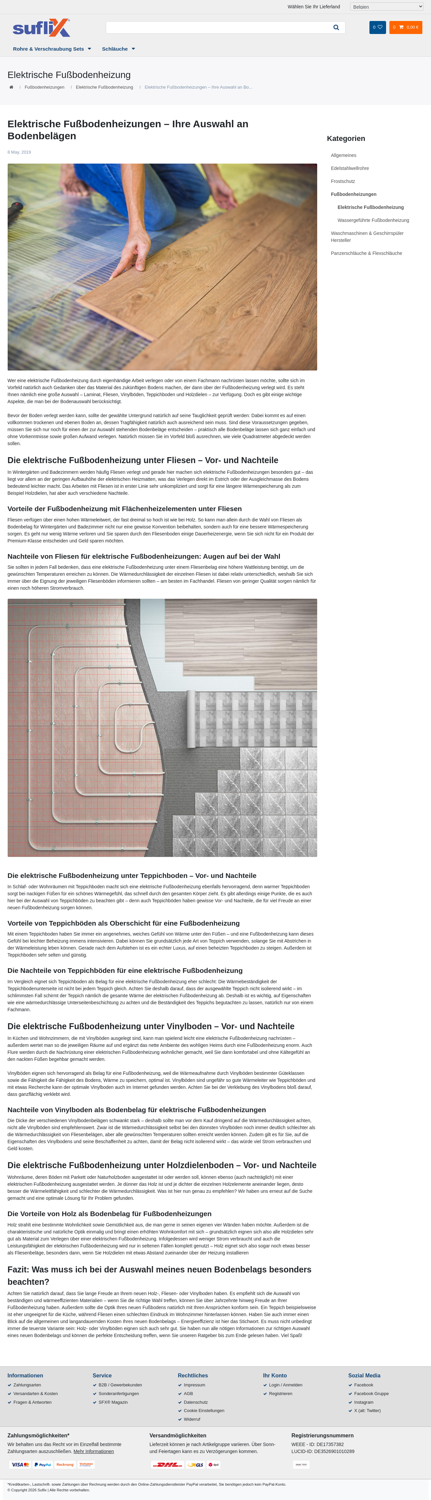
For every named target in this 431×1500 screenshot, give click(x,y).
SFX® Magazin (113, 1402)
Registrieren (281, 1393)
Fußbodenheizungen (44, 87)
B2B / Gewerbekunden (120, 1384)
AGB (188, 1393)
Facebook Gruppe (371, 1393)
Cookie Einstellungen (204, 1410)
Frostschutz (343, 181)
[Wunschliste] (377, 27)
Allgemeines (343, 155)
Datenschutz (196, 1402)
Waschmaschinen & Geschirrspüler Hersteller (367, 237)
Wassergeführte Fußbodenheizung (373, 220)
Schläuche (115, 49)
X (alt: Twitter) (367, 1410)
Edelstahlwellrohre (350, 168)
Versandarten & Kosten (36, 1393)
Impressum (194, 1384)
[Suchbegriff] (217, 27)
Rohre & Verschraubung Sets (49, 49)
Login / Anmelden (286, 1384)
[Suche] (336, 27)
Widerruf (192, 1419)
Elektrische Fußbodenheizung (104, 87)
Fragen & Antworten (33, 1402)
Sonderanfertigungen (119, 1393)
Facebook (363, 1384)
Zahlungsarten (27, 1384)
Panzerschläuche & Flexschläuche (366, 253)
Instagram (364, 1402)
